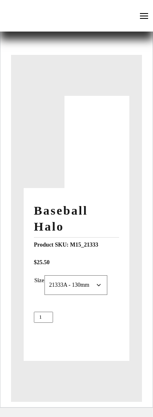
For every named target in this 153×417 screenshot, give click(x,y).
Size (39, 280)
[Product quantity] (43, 317)
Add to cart (77, 334)
